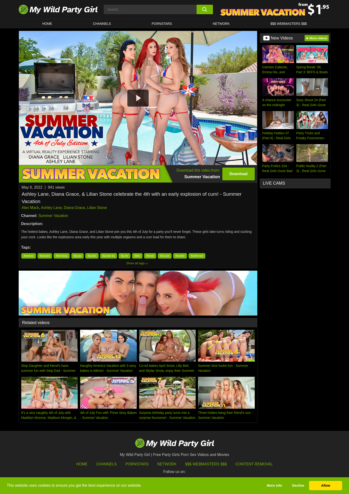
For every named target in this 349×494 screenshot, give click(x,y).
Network (221, 24)
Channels (106, 464)
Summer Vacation (53, 216)
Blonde (150, 256)
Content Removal (254, 464)
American (29, 256)
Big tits (124, 256)
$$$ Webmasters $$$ (206, 464)
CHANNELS (102, 24)
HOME (47, 24)
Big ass (78, 256)
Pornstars (162, 24)
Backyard (45, 256)
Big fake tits (109, 256)
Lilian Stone (97, 208)
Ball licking (61, 256)
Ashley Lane (51, 208)
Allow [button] (325, 485)
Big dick (92, 256)
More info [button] (274, 485)
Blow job (164, 256)
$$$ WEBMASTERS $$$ (288, 24)
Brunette (180, 256)
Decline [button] (298, 485)
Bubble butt (197, 256)
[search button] (205, 9)
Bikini (137, 256)
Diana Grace (74, 208)
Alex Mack (30, 208)
